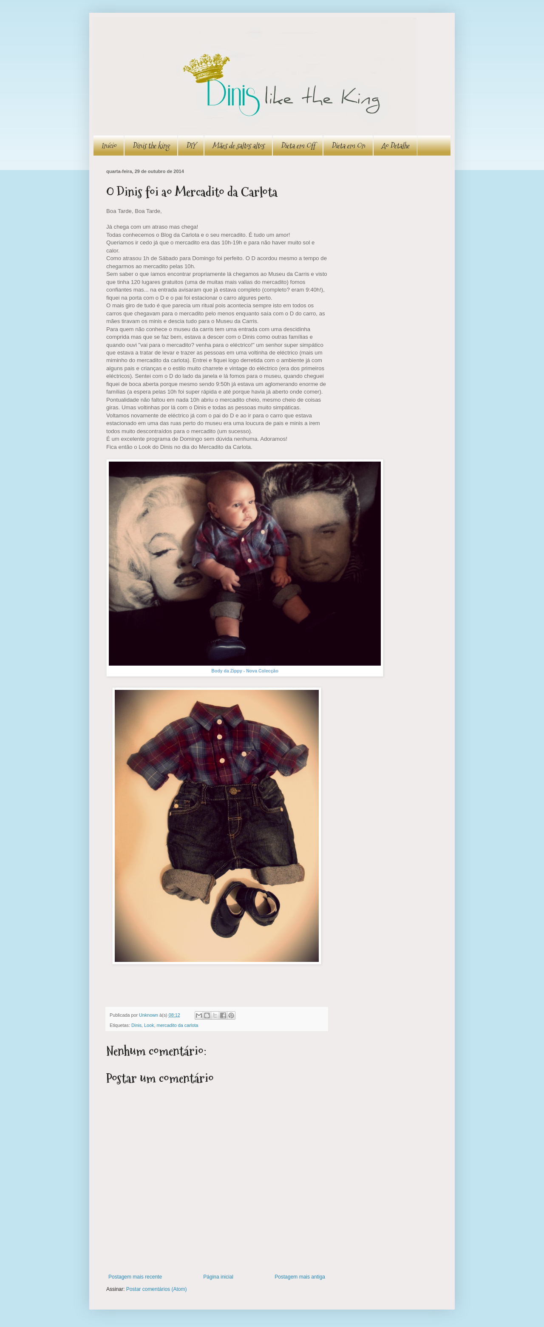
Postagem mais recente (135, 1277)
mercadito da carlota (177, 1025)
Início (108, 145)
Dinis (136, 1025)
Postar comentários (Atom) (156, 1289)
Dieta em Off (297, 145)
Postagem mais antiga (300, 1277)
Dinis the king (151, 145)
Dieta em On (348, 145)
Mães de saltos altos (238, 145)
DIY (191, 145)
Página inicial (218, 1277)
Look (149, 1025)
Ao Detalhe (395, 145)
